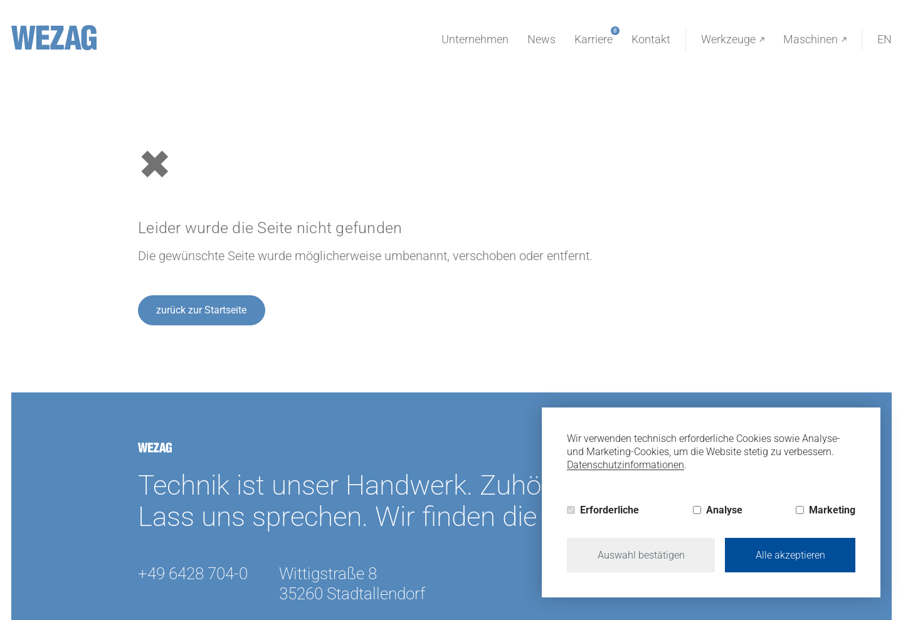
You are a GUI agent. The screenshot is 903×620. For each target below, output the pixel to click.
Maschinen (815, 39)
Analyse (724, 510)
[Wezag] (54, 37)
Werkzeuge (732, 39)
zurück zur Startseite (201, 310)
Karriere (593, 37)
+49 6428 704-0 (193, 573)
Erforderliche (609, 510)
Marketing (832, 510)
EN (884, 39)
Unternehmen (475, 39)
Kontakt (650, 39)
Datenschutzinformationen (625, 465)
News (541, 39)
